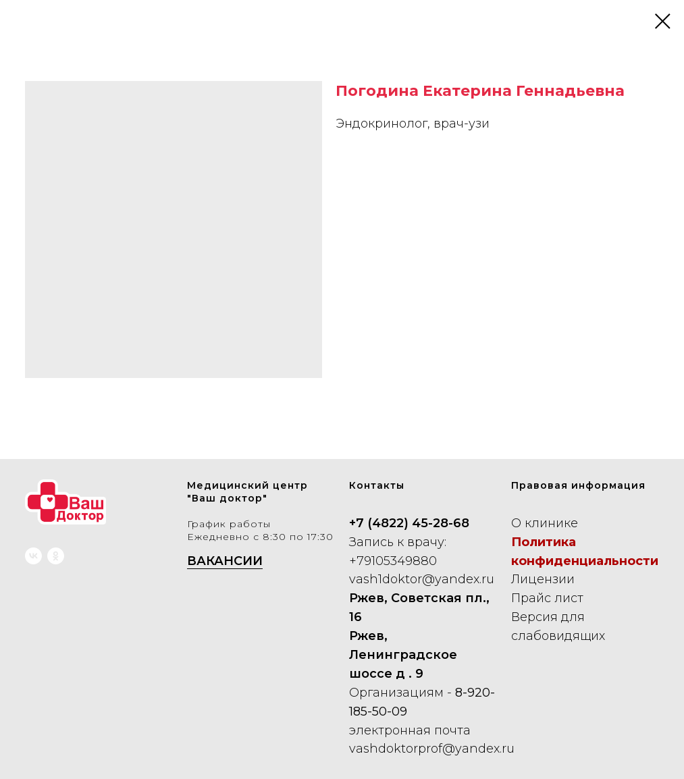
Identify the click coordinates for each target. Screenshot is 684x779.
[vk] (33, 555)
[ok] (55, 555)
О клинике (544, 523)
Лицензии (543, 579)
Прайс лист (547, 598)
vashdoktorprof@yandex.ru (432, 748)
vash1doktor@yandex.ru (421, 579)
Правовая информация (578, 485)
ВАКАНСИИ (225, 561)
